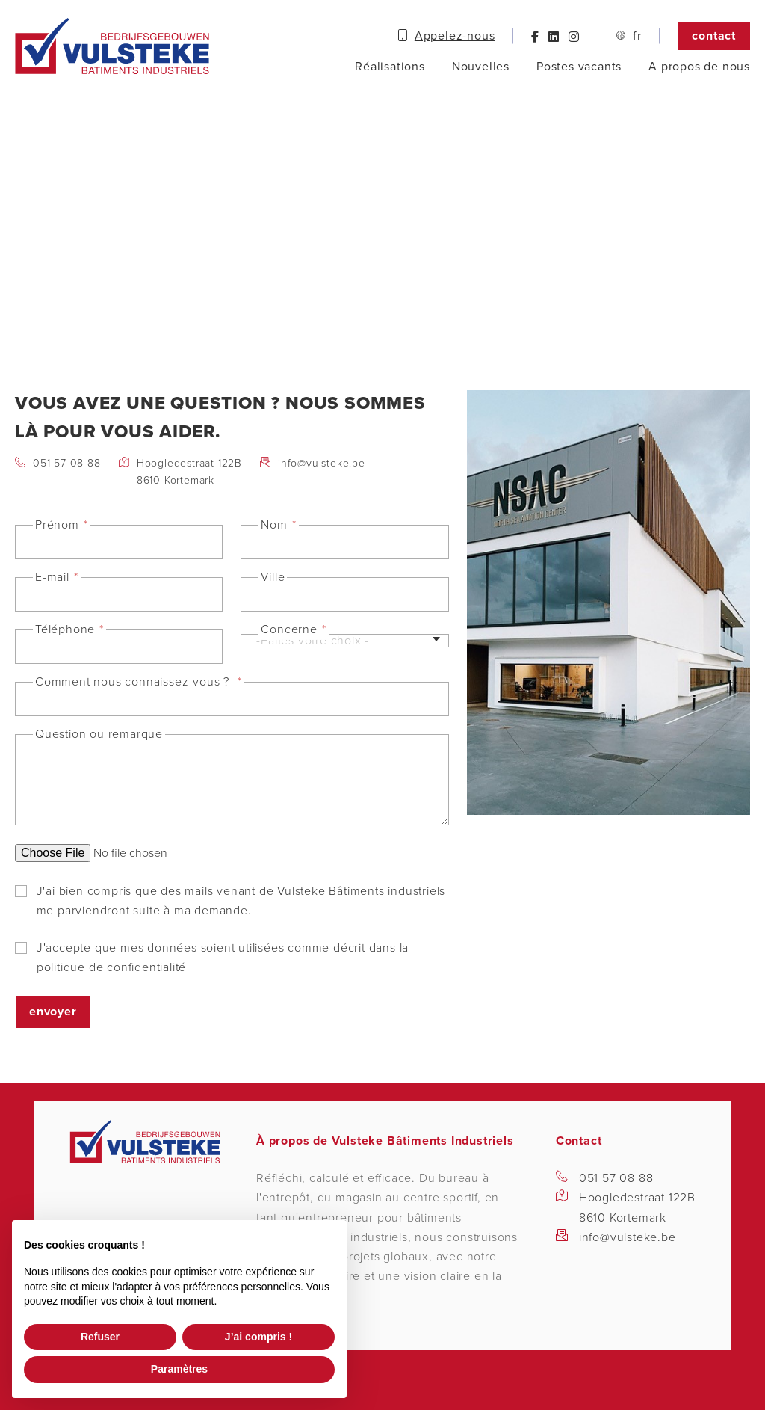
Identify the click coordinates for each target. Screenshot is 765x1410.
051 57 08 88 (67, 463)
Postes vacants (579, 66)
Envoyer (53, 1011)
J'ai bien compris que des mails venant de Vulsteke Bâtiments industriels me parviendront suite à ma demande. (240, 899)
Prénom (57, 524)
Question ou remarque (99, 734)
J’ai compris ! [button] (258, 1337)
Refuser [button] (100, 1337)
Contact (714, 35)
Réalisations (390, 66)
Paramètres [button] (179, 1369)
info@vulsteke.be (321, 463)
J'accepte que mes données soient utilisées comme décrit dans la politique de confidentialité (222, 956)
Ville (273, 577)
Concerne (289, 629)
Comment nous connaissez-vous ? (134, 681)
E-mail (52, 577)
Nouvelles (481, 66)
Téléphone (65, 629)
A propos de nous (699, 66)
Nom (274, 524)
